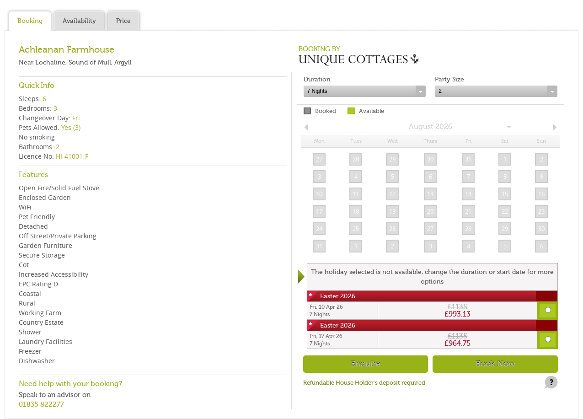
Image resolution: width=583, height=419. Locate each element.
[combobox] (365, 91)
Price (123, 20)
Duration (317, 79)
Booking (30, 20)
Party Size (449, 79)
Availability (79, 20)
